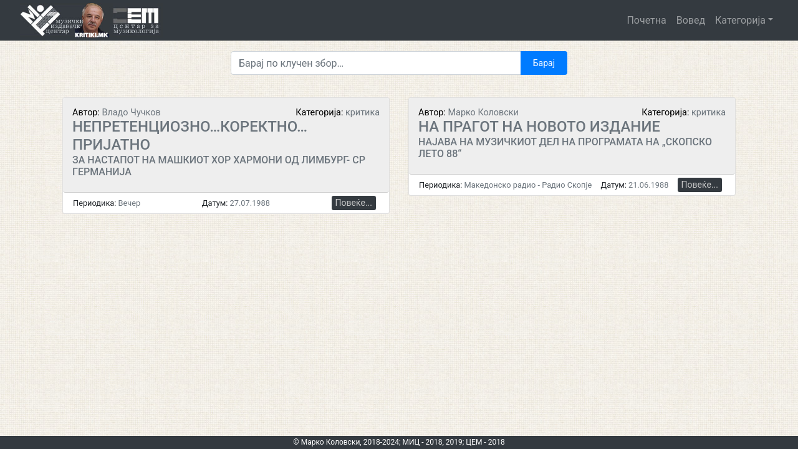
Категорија (740, 20)
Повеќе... (353, 203)
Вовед (690, 20)
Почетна (646, 20)
